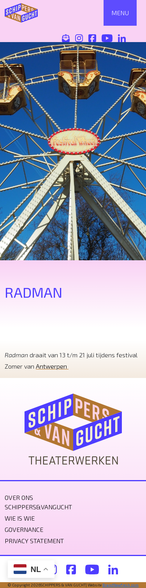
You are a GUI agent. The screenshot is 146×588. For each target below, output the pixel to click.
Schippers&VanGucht (38, 506)
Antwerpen (52, 366)
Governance (24, 529)
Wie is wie (20, 518)
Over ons (19, 497)
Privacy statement (34, 540)
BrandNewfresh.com (120, 585)
